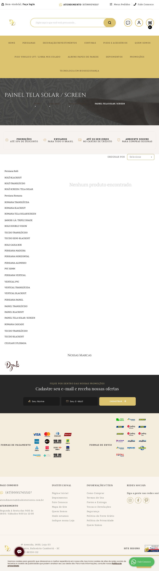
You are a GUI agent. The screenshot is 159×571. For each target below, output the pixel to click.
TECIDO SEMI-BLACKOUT (17, 238)
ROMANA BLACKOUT (15, 208)
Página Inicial (60, 493)
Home (11, 43)
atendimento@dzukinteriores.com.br (22, 500)
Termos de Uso (95, 498)
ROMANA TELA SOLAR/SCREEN (20, 214)
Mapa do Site (59, 507)
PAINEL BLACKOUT (14, 312)
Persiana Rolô (11, 171)
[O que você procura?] (110, 22)
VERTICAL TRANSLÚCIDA (17, 287)
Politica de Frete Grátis (100, 516)
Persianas (29, 43)
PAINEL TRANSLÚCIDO (16, 306)
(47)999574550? (91, 4)
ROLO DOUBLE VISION (16, 226)
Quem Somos (59, 511)
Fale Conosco (146, 4)
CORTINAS (90, 43)
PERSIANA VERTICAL (15, 275)
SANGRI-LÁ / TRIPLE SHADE (19, 220)
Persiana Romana (13, 195)
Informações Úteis (100, 485)
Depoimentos (60, 498)
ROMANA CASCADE (14, 324)
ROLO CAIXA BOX (13, 245)
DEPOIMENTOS (114, 57)
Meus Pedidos (122, 4)
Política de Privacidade (100, 520)
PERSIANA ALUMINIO (15, 263)
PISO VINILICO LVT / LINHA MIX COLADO (37, 57)
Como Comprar (95, 493)
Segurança (93, 511)
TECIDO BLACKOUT (14, 336)
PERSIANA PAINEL (14, 300)
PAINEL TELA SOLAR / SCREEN (20, 318)
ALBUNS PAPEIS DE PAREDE (83, 57)
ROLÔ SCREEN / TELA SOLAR (19, 189)
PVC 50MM (10, 268)
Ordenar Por (116, 157)
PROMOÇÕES (137, 57)
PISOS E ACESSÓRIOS (115, 43)
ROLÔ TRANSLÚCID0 (15, 183)
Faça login (29, 4)
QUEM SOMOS (143, 43)
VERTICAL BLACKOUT (15, 293)
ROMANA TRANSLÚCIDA (17, 202)
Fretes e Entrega (97, 502)
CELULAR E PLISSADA (15, 343)
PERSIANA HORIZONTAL (17, 256)
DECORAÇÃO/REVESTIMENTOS (60, 43)
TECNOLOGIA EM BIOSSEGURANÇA (79, 71)
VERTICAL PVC (12, 281)
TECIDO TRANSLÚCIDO (16, 232)
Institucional (61, 485)
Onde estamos (60, 516)
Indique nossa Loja (63, 520)
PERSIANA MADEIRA (15, 250)
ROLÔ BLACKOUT (13, 177)
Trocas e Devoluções (99, 507)
